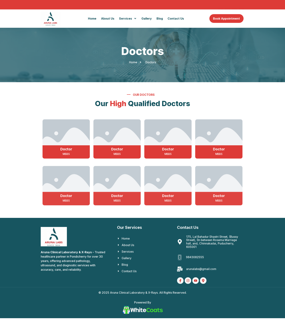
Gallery (146, 18)
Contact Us (176, 18)
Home (92, 18)
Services (128, 18)
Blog (159, 18)
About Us (107, 18)
